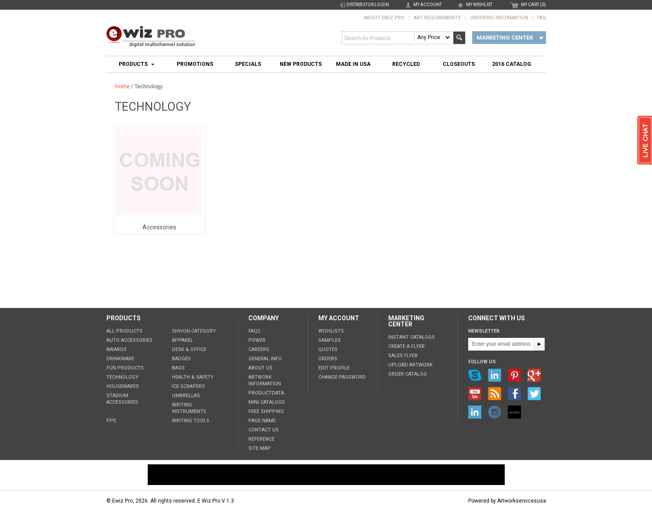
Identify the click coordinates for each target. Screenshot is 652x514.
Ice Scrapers (188, 386)
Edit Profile (334, 368)
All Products (124, 331)
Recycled (406, 64)
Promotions (195, 64)
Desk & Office (189, 349)
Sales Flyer (403, 355)
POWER (257, 340)
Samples (329, 340)
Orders (327, 359)
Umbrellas (186, 395)
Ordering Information (499, 17)
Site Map (259, 448)
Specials (248, 64)
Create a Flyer (406, 346)
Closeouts (459, 64)
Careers (258, 349)
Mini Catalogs (266, 402)
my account (427, 4)
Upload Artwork (410, 365)
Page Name (262, 421)
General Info (265, 359)
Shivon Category (194, 331)
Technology (122, 377)
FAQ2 (254, 331)
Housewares (122, 386)
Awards (116, 349)
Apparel (182, 340)
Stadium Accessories (122, 399)
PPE (111, 421)
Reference (261, 439)
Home (122, 86)
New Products (301, 64)
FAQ (541, 17)
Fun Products (125, 368)
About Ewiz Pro (384, 17)
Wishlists (331, 331)
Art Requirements (437, 17)
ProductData (266, 393)
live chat (644, 141)
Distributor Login (367, 4)
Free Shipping (266, 411)
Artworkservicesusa (521, 501)
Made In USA (353, 64)
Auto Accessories (129, 340)
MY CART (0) (533, 4)
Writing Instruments (189, 408)
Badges (181, 359)
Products (133, 64)
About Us (260, 368)
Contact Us (263, 430)
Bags (178, 368)
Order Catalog (407, 374)
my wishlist (479, 4)
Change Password (342, 377)
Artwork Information (264, 380)
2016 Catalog (511, 64)
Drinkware (120, 359)
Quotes (328, 349)
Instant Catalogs (411, 337)
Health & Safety (193, 377)
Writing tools (190, 421)
